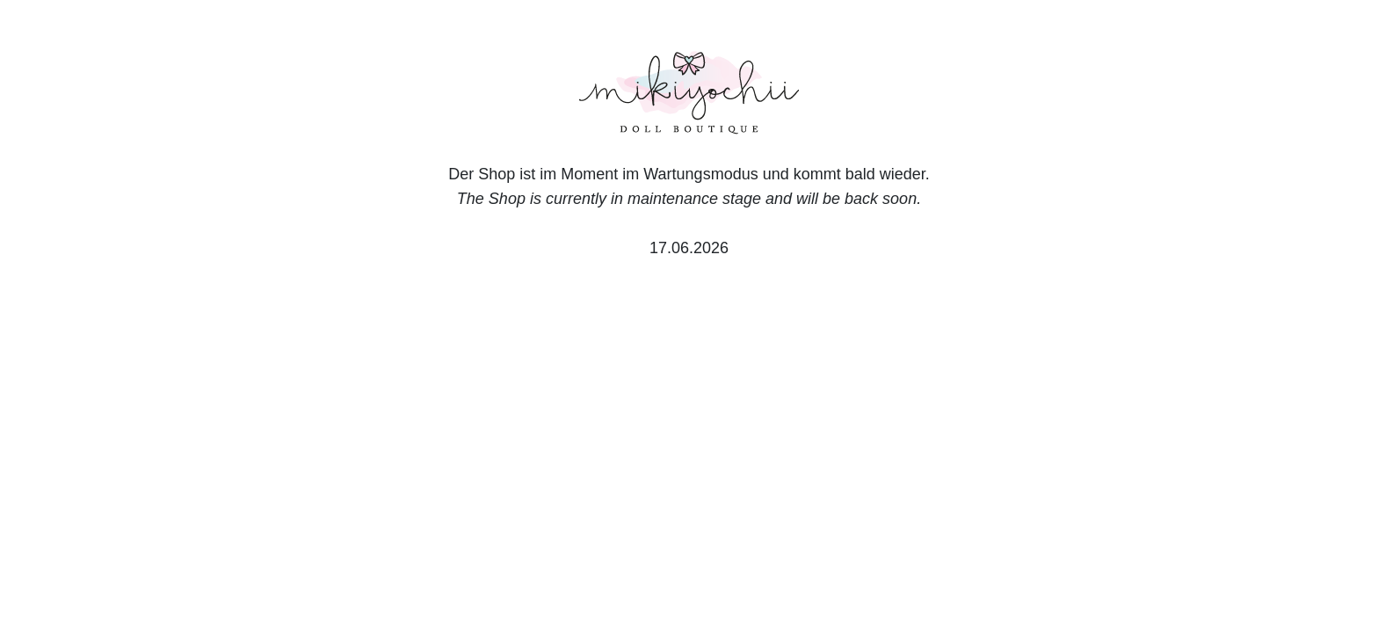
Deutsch (198, 551)
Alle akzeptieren (1127, 416)
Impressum (1170, 551)
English (265, 551)
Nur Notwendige (1127, 462)
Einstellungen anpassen (1120, 504)
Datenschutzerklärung (1046, 551)
